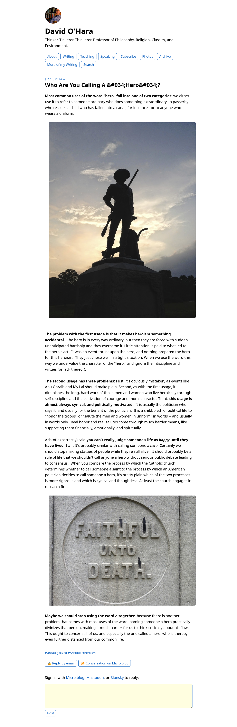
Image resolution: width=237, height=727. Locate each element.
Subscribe (128, 56)
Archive (165, 56)
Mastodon (95, 677)
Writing (68, 56)
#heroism (89, 653)
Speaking (108, 56)
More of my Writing (62, 64)
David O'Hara (69, 31)
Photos (147, 56)
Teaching (87, 56)
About (52, 56)
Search (88, 64)
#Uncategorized (56, 653)
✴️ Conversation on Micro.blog (105, 663)
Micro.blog (75, 677)
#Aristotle (75, 653)
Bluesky (117, 677)
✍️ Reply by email (61, 663)
